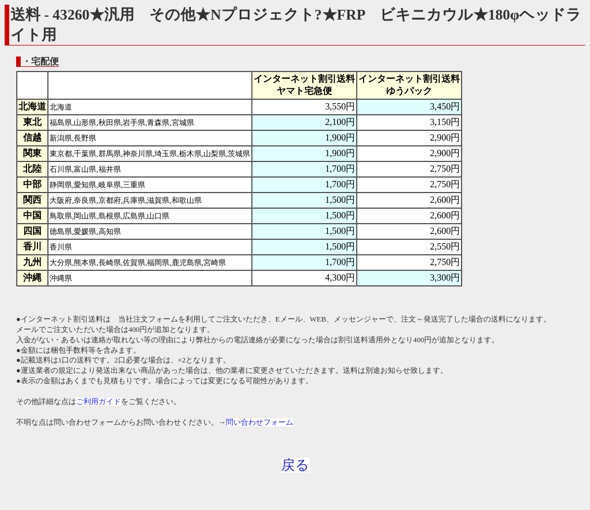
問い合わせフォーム (259, 422)
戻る (295, 465)
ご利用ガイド (98, 402)
